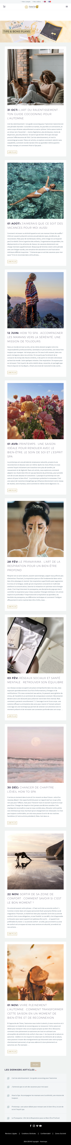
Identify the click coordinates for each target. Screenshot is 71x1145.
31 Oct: (33, 114)
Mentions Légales (11, 1133)
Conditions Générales (29, 1133)
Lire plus (12, 152)
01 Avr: (35, 450)
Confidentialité (46, 1133)
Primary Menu (67, 6)
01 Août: (35, 225)
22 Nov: (34, 898)
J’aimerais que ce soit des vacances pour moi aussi (30, 1087)
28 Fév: (33, 566)
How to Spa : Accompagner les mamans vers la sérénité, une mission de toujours (38, 1096)
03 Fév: (35, 680)
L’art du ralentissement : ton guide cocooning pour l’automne (34, 1078)
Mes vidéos (37, 2)
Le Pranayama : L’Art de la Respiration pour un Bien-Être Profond (35, 1118)
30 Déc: (31, 789)
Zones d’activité (60, 1133)
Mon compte (26, 2)
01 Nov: (35, 1011)
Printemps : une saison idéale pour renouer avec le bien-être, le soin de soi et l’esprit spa (37, 1108)
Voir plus (35, 1065)
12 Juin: (35, 337)
